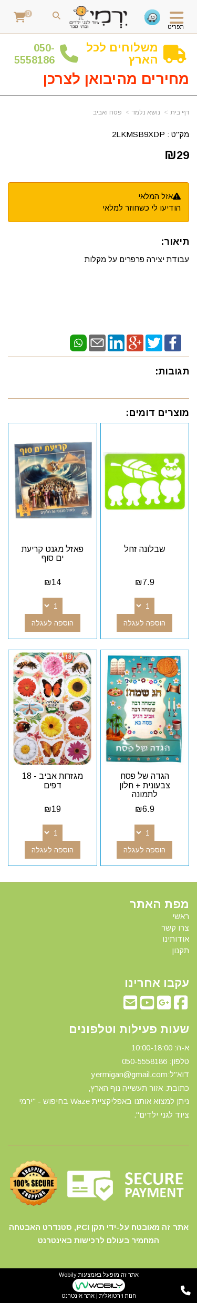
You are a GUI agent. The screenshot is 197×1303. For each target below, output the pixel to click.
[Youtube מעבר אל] (147, 1005)
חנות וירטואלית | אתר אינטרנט (98, 1295)
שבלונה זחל (144, 549)
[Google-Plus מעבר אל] (164, 1005)
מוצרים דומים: (157, 413)
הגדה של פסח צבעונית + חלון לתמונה (144, 785)
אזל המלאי (155, 196)
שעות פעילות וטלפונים (129, 1029)
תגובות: (172, 371)
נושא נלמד (146, 112)
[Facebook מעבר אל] (181, 1005)
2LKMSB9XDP (138, 134)
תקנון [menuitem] (180, 950)
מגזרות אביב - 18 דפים (52, 781)
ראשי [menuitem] (180, 916)
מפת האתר (159, 904)
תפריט (176, 27)
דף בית (179, 112)
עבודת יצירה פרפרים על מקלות (135, 259)
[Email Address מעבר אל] (130, 1005)
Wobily (68, 1274)
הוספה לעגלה (144, 623)
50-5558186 (34, 54)
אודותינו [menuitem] (175, 938)
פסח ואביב (107, 112)
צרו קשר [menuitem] (175, 927)
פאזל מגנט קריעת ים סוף (53, 554)
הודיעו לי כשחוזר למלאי (141, 207)
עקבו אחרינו (157, 983)
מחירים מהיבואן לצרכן (116, 79)
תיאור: (175, 241)
